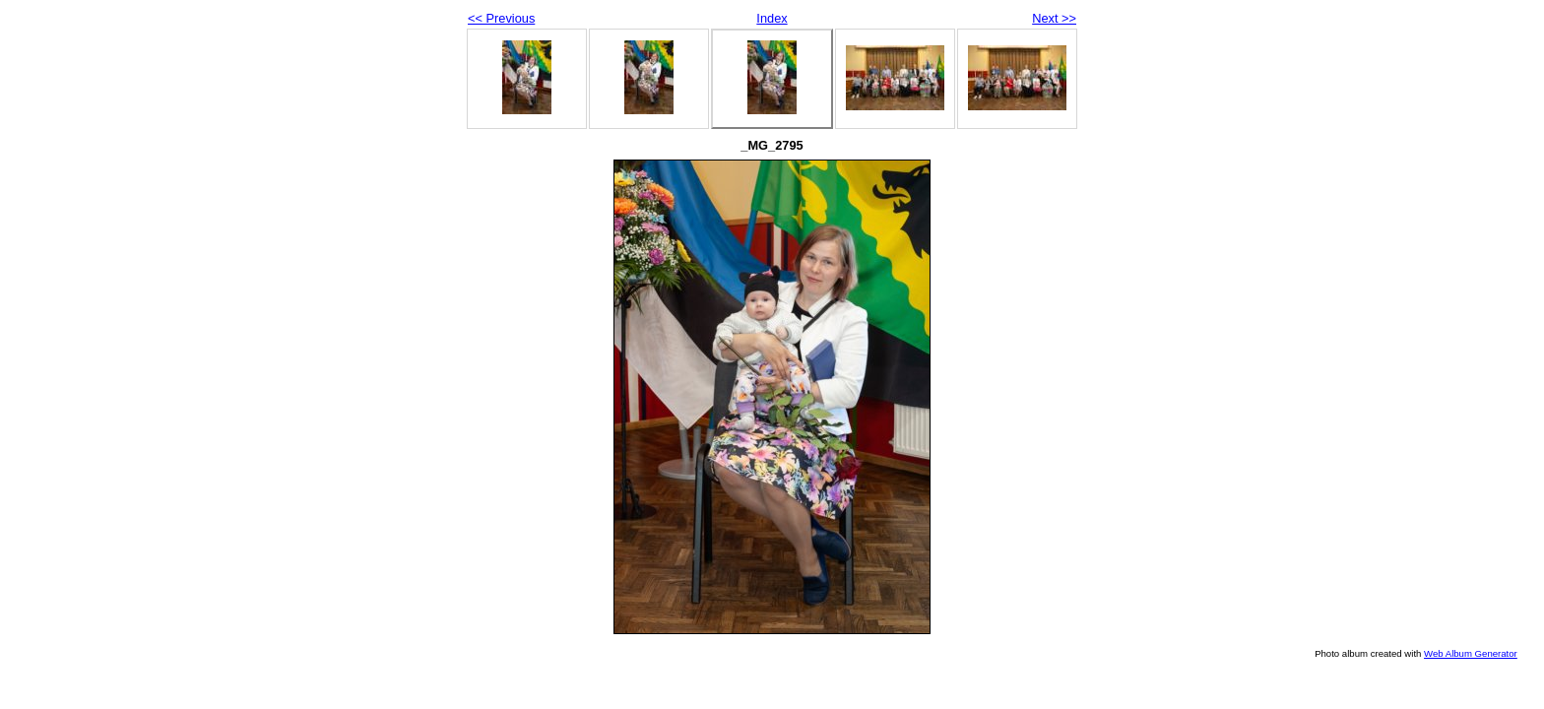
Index (771, 18)
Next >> (1054, 18)
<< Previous (501, 18)
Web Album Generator (1470, 653)
